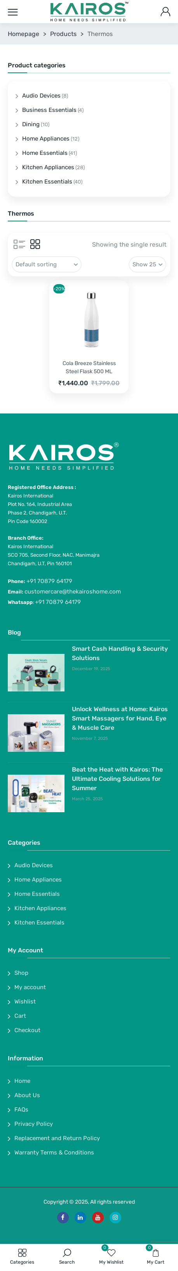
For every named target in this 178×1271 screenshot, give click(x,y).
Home (22, 1080)
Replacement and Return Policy (57, 1138)
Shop (21, 972)
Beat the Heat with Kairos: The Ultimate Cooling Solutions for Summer (117, 779)
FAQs (21, 1109)
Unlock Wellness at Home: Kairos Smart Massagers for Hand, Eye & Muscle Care (120, 718)
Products (63, 34)
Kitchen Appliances (48, 167)
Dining (31, 124)
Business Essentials (49, 109)
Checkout (27, 1030)
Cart (20, 1015)
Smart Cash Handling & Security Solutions (120, 653)
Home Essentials (45, 152)
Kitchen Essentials (47, 181)
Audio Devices (41, 95)
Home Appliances (46, 138)
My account (30, 987)
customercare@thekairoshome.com (72, 591)
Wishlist (25, 1001)
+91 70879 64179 (49, 581)
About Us (27, 1095)
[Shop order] (47, 264)
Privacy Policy (33, 1123)
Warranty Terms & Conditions (54, 1152)
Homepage (23, 34)
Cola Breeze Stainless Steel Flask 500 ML (89, 367)
